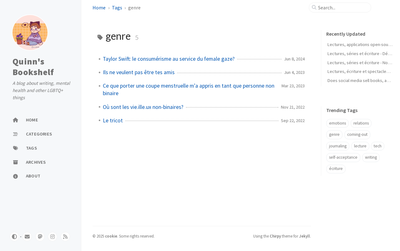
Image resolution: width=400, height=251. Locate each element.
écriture (336, 168)
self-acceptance (343, 157)
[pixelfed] (52, 236)
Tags (117, 7)
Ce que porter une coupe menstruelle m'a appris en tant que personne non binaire (188, 89)
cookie (111, 235)
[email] (27, 236)
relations (361, 123)
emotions (337, 123)
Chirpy (275, 235)
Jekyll (304, 235)
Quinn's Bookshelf (33, 67)
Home (99, 7)
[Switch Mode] (14, 236)
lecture (360, 146)
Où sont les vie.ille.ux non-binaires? (143, 107)
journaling (338, 146)
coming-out (357, 134)
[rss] (65, 236)
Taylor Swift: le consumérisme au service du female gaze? (169, 58)
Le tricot (113, 120)
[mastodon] (40, 236)
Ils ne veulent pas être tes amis (139, 72)
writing (371, 157)
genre (334, 134)
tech (378, 146)
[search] (342, 7)
